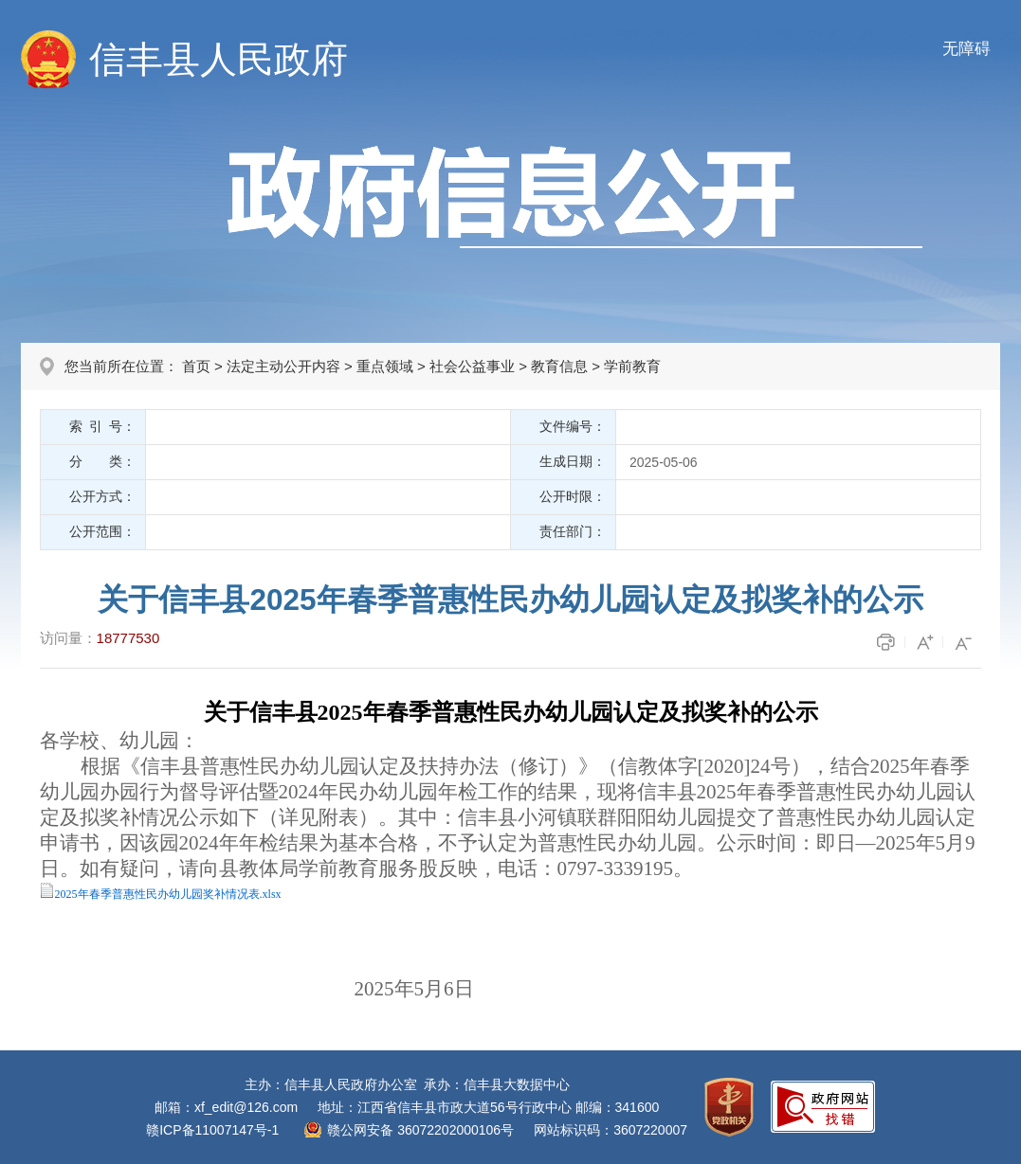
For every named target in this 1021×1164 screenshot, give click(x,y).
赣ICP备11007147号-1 (212, 1129)
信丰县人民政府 (218, 59)
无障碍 (966, 49)
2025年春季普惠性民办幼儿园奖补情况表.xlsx (168, 894)
